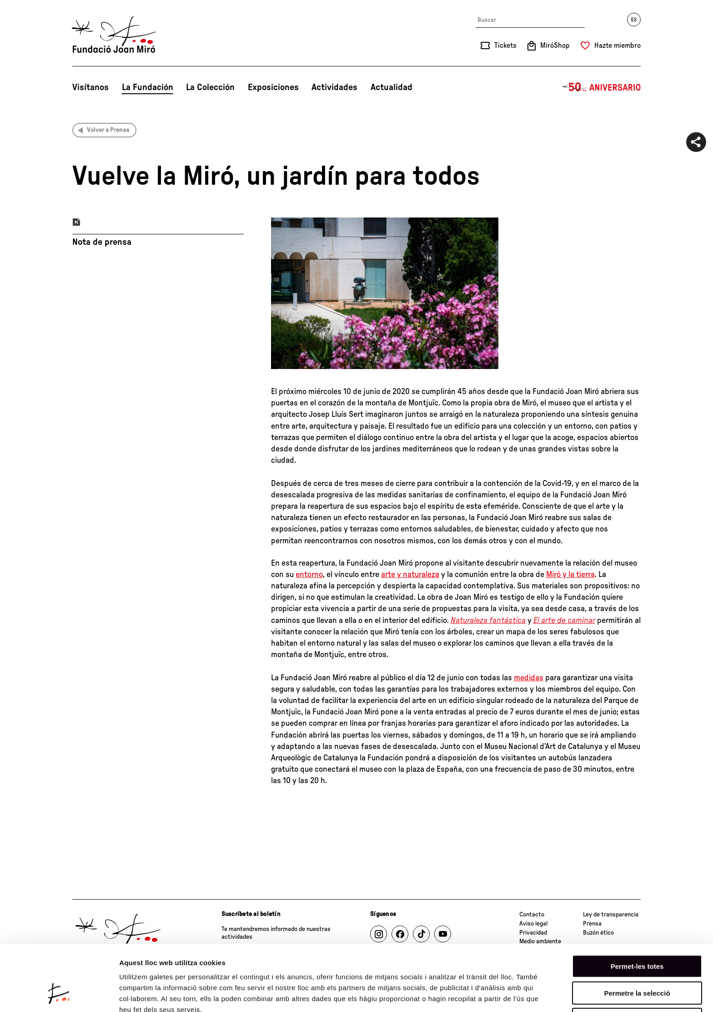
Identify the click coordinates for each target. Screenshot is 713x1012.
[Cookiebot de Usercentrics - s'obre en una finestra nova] (59, 994)
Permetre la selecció (637, 934)
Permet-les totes (637, 907)
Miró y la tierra (570, 575)
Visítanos (90, 87)
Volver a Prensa (108, 130)
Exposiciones (273, 87)
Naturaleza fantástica (488, 621)
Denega (637, 961)
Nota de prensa (101, 242)
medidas (528, 678)
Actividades (334, 87)
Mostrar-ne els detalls (154, 994)
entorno (309, 575)
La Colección (210, 87)
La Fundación (147, 87)
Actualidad (391, 87)
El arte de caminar (564, 621)
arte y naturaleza (410, 575)
